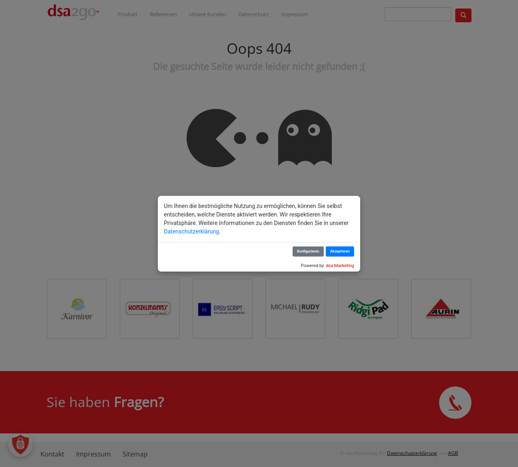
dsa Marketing (340, 265)
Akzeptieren (340, 251)
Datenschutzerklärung (191, 231)
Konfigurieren (308, 251)
